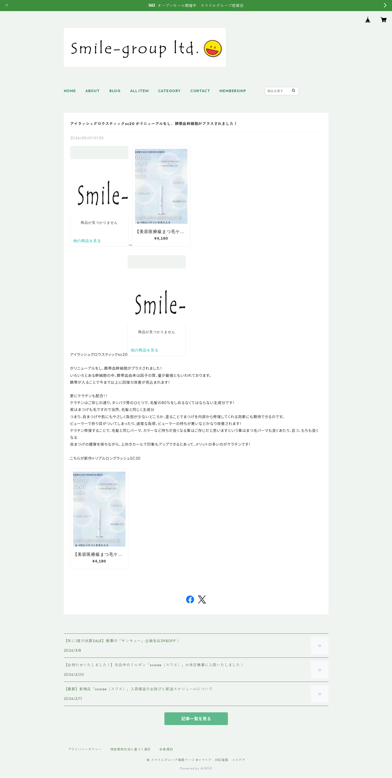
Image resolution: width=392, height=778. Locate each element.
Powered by (196, 768)
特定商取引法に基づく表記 (130, 749)
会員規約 (166, 749)
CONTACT (200, 90)
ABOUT (92, 90)
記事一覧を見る (196, 718)
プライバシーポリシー (85, 749)
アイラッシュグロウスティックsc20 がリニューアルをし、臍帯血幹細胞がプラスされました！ (154, 123)
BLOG (115, 90)
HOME (70, 90)
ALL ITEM (139, 90)
